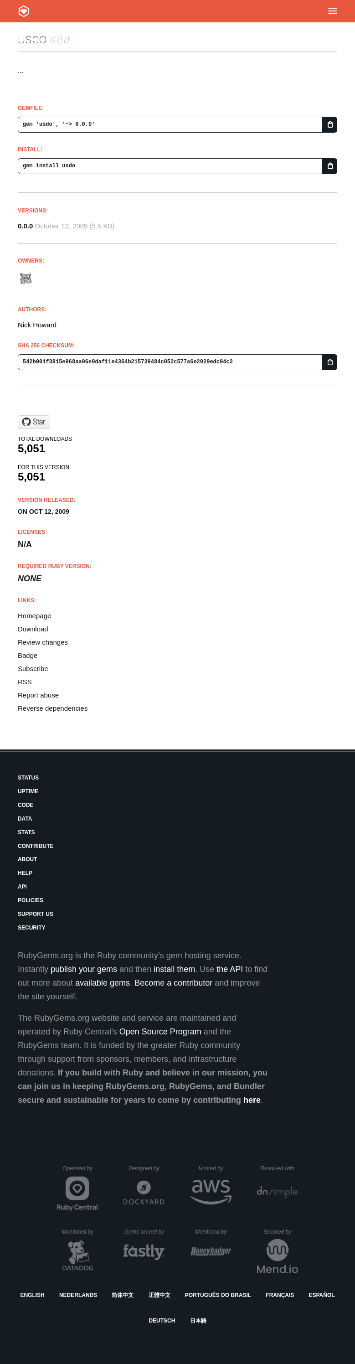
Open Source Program (160, 1031)
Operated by (80, 1171)
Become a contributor (173, 982)
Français (280, 1295)
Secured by (280, 1232)
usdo (32, 38)
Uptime (28, 791)
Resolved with (279, 1168)
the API (229, 969)
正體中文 (159, 1295)
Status (28, 778)
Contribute (36, 846)
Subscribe (33, 668)
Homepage (34, 616)
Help (25, 873)
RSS (25, 682)
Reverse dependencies (52, 708)
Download (33, 629)
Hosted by (215, 1168)
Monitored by (80, 1232)
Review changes (43, 642)
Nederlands (78, 1295)
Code (26, 805)
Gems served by (144, 1232)
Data (25, 819)
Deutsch (162, 1321)
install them (174, 969)
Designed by (147, 1168)
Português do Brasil (218, 1295)
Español (321, 1295)
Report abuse (38, 695)
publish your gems (84, 969)
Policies (30, 900)
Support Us (35, 914)
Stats (26, 832)
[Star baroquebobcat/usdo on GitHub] (34, 422)
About (27, 859)
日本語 (198, 1321)
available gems (102, 982)
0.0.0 (25, 226)
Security (32, 928)
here (252, 1100)
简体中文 (123, 1295)
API (22, 887)
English (32, 1295)
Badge (27, 655)
